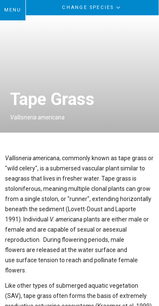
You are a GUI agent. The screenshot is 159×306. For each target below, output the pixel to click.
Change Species (92, 7)
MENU (13, 10)
